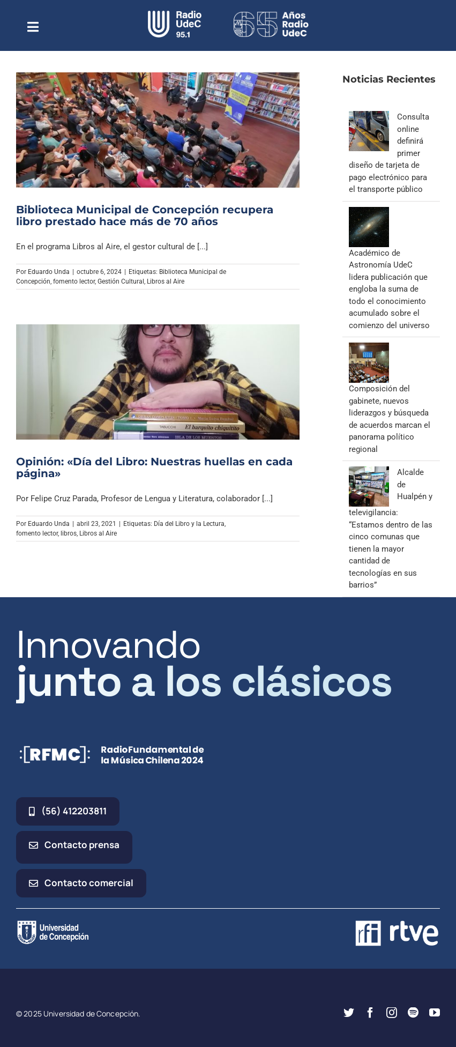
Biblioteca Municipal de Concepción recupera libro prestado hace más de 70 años (144, 215)
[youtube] (434, 1012)
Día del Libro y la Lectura (189, 524)
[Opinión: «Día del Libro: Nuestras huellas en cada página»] (158, 382)
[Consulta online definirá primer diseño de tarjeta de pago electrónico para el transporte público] (369, 117)
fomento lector (74, 281)
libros (69, 533)
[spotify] (413, 1012)
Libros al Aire (165, 281)
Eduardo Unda (49, 272)
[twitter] (348, 1012)
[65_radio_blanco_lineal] (271, 14)
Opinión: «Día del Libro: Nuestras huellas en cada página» (154, 467)
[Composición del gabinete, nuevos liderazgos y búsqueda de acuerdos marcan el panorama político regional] (369, 348)
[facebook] (370, 1012)
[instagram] (391, 1012)
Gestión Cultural (121, 281)
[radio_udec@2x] (174, 14)
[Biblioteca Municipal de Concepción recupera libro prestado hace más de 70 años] (158, 130)
